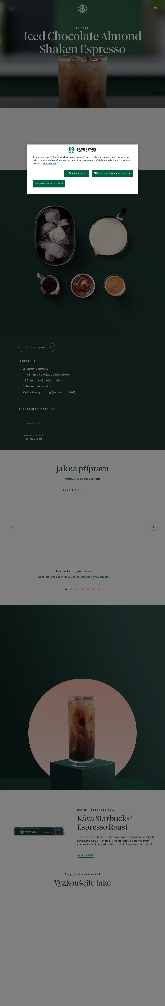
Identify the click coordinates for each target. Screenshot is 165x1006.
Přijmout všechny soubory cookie (112, 173)
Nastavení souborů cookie (48, 184)
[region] (82, 169)
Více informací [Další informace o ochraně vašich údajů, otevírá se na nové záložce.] (50, 163)
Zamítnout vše (77, 173)
